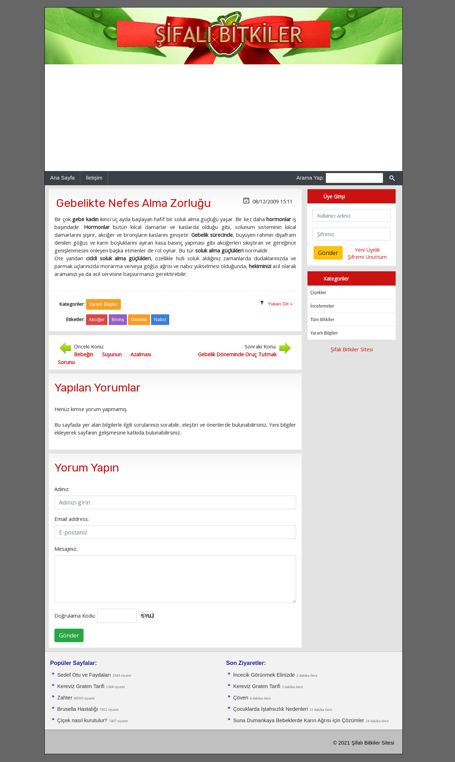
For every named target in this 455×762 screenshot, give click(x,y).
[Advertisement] (223, 117)
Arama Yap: (310, 178)
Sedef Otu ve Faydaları (84, 675)
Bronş (118, 319)
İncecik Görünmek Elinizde (264, 675)
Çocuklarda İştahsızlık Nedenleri (270, 709)
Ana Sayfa (62, 178)
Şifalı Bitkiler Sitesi (352, 349)
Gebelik (139, 319)
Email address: (71, 518)
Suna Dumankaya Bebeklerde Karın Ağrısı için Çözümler (298, 720)
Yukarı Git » (280, 304)
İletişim (94, 178)
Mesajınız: (65, 548)
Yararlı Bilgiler (324, 333)
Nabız (160, 319)
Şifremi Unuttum (367, 256)
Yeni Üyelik (367, 249)
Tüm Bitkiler (322, 319)
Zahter (64, 697)
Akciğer (97, 319)
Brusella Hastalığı (77, 709)
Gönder (69, 635)
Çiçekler (318, 292)
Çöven (240, 697)
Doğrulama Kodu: (75, 615)
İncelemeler (322, 306)
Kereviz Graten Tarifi (81, 686)
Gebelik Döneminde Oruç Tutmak (237, 354)
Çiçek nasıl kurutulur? (82, 720)
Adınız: (61, 488)
